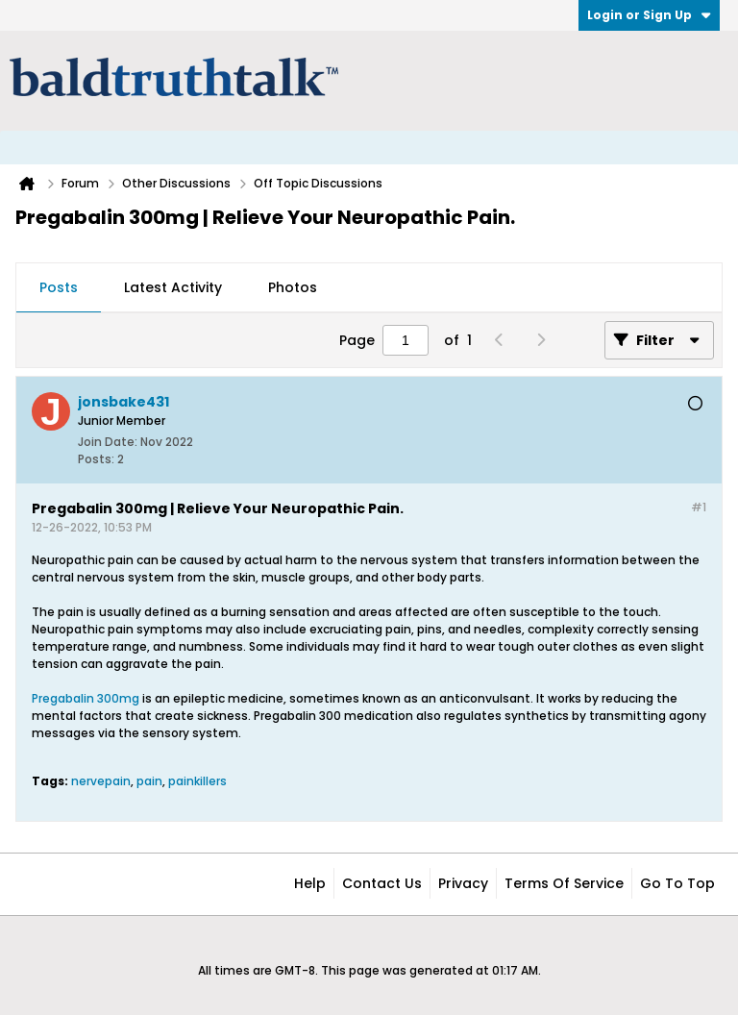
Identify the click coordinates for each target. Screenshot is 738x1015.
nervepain (101, 781)
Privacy (463, 883)
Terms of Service (564, 883)
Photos (292, 287)
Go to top (677, 883)
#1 (698, 507)
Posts (58, 287)
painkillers (197, 781)
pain (149, 781)
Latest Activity (173, 287)
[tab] (58, 288)
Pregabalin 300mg (85, 698)
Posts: (96, 459)
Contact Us (382, 883)
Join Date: (107, 441)
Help (310, 883)
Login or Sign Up (649, 15)
